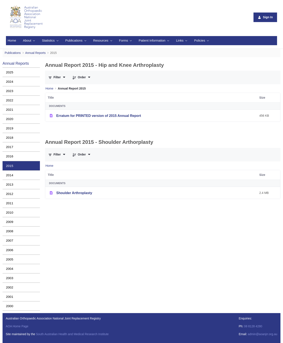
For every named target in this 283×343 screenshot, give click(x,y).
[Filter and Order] (57, 77)
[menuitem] (12, 40)
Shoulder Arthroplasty (74, 193)
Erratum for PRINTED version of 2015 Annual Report (98, 116)
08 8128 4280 (253, 326)
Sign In (265, 17)
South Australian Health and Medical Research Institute (72, 334)
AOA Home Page (17, 326)
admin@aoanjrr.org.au (262, 334)
